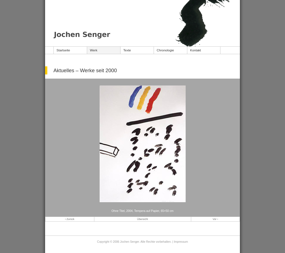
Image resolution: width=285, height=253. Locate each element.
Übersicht (142, 219)
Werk (93, 50)
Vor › (215, 219)
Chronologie (165, 50)
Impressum (181, 241)
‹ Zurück (69, 219)
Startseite (63, 50)
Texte (127, 50)
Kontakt (195, 50)
